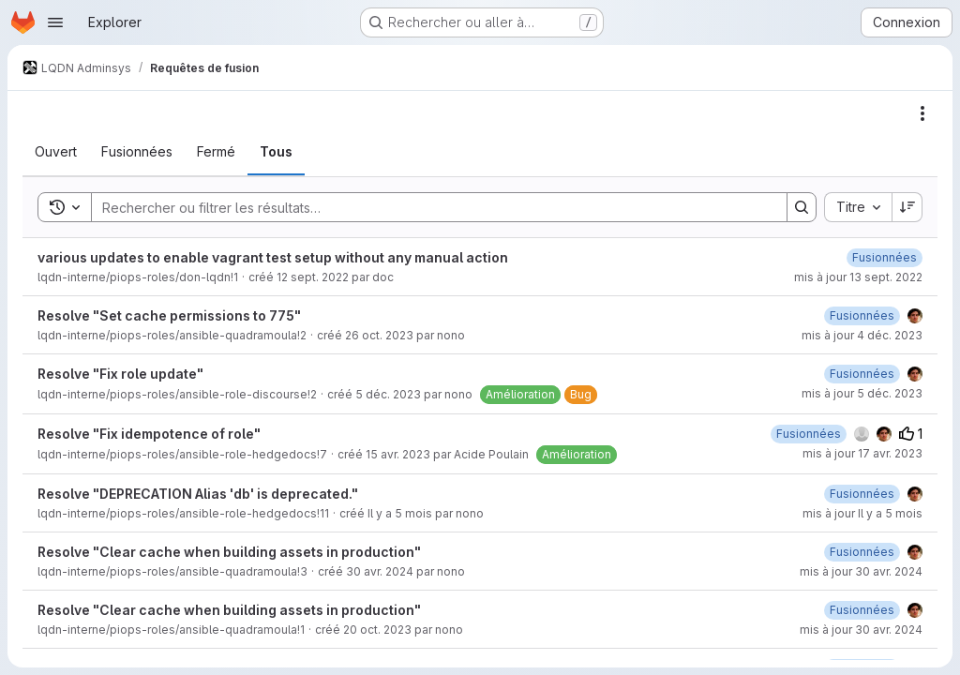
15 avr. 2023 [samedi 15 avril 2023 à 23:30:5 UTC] (398, 454)
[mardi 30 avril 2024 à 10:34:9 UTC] (862, 610)
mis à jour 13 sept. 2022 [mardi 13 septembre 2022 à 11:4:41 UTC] (858, 277)
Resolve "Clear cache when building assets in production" (229, 552)
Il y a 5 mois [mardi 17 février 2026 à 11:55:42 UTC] (400, 513)
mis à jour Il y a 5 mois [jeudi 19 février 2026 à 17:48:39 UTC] (862, 513)
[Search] (430, 207)
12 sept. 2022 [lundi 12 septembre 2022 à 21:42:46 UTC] (313, 277)
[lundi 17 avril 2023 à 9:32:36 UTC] (809, 433)
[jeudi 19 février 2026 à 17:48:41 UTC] (862, 493)
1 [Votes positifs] (910, 434)
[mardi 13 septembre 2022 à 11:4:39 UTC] (884, 257)
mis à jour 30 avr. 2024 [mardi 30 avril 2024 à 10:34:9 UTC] (861, 629)
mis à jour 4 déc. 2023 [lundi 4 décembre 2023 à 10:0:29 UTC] (862, 335)
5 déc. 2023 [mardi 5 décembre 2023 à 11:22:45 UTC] (388, 394)
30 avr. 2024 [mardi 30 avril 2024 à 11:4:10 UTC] (379, 571)
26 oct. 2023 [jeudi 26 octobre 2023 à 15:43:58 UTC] (379, 335)
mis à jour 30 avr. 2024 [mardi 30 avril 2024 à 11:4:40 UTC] (861, 571)
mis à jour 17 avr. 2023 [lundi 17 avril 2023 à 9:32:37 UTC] (862, 453)
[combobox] (858, 207)
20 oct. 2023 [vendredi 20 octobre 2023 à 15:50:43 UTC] (377, 629)
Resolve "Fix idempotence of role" (149, 434)
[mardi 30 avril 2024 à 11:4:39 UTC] (862, 552)
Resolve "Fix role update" (120, 374)
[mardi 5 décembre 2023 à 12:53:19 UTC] (862, 373)
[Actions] (923, 113)
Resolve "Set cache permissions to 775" (169, 315)
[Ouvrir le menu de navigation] (55, 23)
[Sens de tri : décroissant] (907, 207)
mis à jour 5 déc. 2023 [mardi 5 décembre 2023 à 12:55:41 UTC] (862, 393)
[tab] (55, 151)
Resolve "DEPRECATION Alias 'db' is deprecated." (198, 494)
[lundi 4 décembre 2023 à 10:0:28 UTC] (862, 315)
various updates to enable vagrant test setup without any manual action (273, 257)
